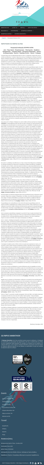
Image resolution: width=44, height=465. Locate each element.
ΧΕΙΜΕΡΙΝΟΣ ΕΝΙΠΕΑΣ (6, 34)
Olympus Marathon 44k (7, 398)
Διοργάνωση (5, 425)
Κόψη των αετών (33, 28)
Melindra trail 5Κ (6, 416)
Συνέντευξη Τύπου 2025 (7, 446)
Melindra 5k (4, 31)
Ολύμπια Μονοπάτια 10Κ (8, 410)
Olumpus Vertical (6, 404)
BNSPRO (31, 463)
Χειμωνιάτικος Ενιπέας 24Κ (8, 407)
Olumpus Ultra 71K (6, 401)
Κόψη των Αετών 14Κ (7, 413)
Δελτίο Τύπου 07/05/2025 (7, 449)
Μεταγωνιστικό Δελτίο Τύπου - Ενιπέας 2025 (12, 443)
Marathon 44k (5, 28)
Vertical (22, 28)
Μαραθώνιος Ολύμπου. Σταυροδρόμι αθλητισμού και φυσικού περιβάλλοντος (20, 455)
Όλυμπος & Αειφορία (27, 31)
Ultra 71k (15, 28)
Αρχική (4, 38)
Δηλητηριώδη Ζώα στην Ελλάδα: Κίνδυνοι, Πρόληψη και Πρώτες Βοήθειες (19, 452)
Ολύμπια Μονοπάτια (20, 34)
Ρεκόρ (3, 434)
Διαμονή (4, 431)
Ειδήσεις (4, 428)
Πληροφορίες (15, 31)
